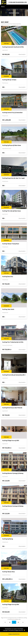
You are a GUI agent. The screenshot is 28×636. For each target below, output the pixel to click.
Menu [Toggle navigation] (3, 6)
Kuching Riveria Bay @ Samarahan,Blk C (14, 375)
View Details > (22, 54)
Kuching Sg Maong (7, 539)
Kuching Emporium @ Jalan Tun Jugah (13, 178)
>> (23, 622)
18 (9, 622)
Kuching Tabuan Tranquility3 (10, 244)
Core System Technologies (17, 628)
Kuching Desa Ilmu (7, 276)
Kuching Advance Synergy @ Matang (12, 473)
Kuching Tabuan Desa (8, 572)
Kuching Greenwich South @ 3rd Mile (13, 47)
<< (5, 622)
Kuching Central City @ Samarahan (12, 112)
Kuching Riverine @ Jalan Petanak (12, 408)
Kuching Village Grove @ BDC (10, 440)
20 (18, 622)
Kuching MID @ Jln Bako (9, 80)
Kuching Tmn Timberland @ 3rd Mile (12, 342)
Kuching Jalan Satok (8, 309)
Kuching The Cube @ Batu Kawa (11, 211)
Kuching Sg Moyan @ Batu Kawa (11, 145)
